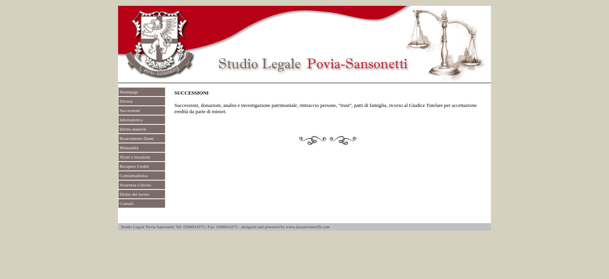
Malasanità (129, 147)
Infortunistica (131, 119)
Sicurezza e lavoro (135, 185)
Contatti (126, 203)
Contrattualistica (134, 175)
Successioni (130, 110)
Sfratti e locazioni (135, 157)
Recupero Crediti (134, 166)
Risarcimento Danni (137, 138)
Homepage (129, 92)
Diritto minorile (133, 129)
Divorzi (126, 101)
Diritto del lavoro (134, 194)
